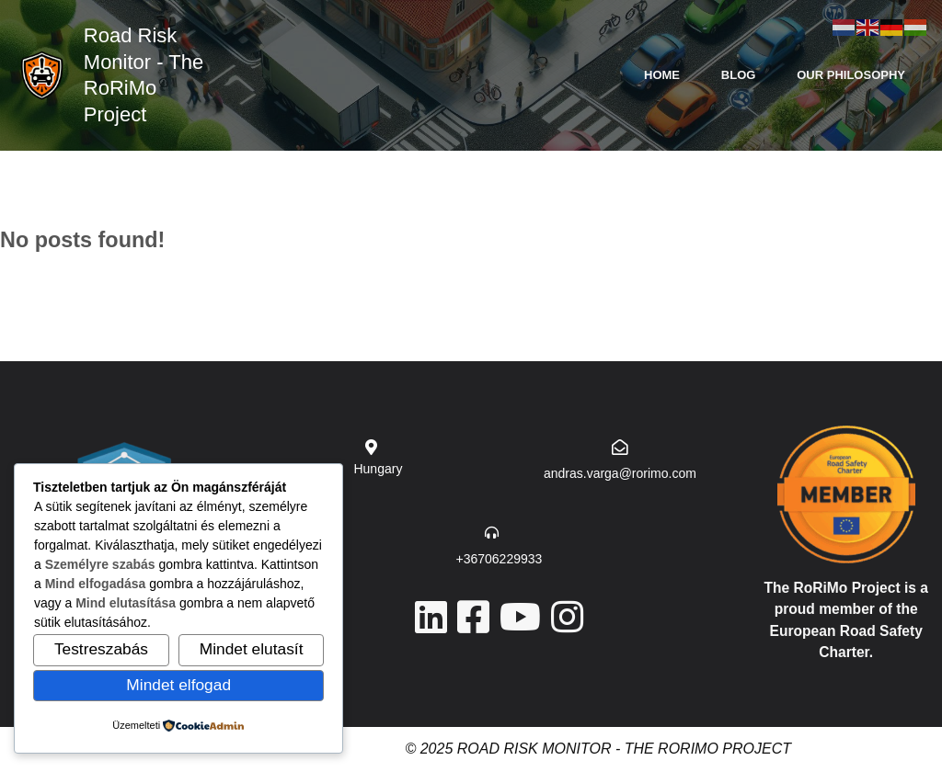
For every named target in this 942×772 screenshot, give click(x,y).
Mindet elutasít (252, 649)
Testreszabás (101, 649)
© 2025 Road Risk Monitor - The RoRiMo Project (598, 748)
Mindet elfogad (178, 685)
